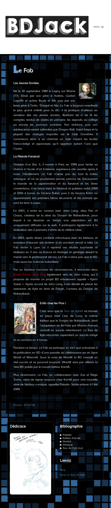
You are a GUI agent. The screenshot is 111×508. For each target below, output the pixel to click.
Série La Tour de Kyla (72, 474)
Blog (62, 469)
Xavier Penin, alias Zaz (29, 274)
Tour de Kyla (72, 311)
